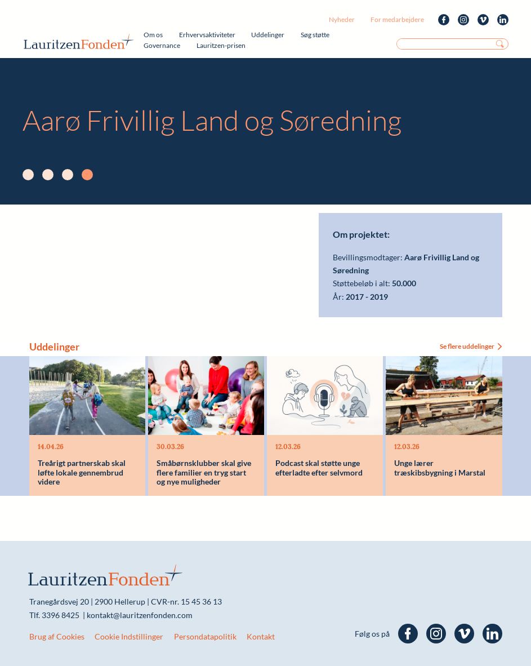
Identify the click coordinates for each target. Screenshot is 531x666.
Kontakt (261, 636)
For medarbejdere (397, 19)
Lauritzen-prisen (221, 45)
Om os (153, 34)
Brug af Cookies (56, 636)
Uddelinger (267, 34)
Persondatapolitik (205, 636)
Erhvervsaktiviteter (207, 34)
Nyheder (342, 19)
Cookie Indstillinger (129, 636)
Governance (162, 45)
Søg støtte (315, 34)
